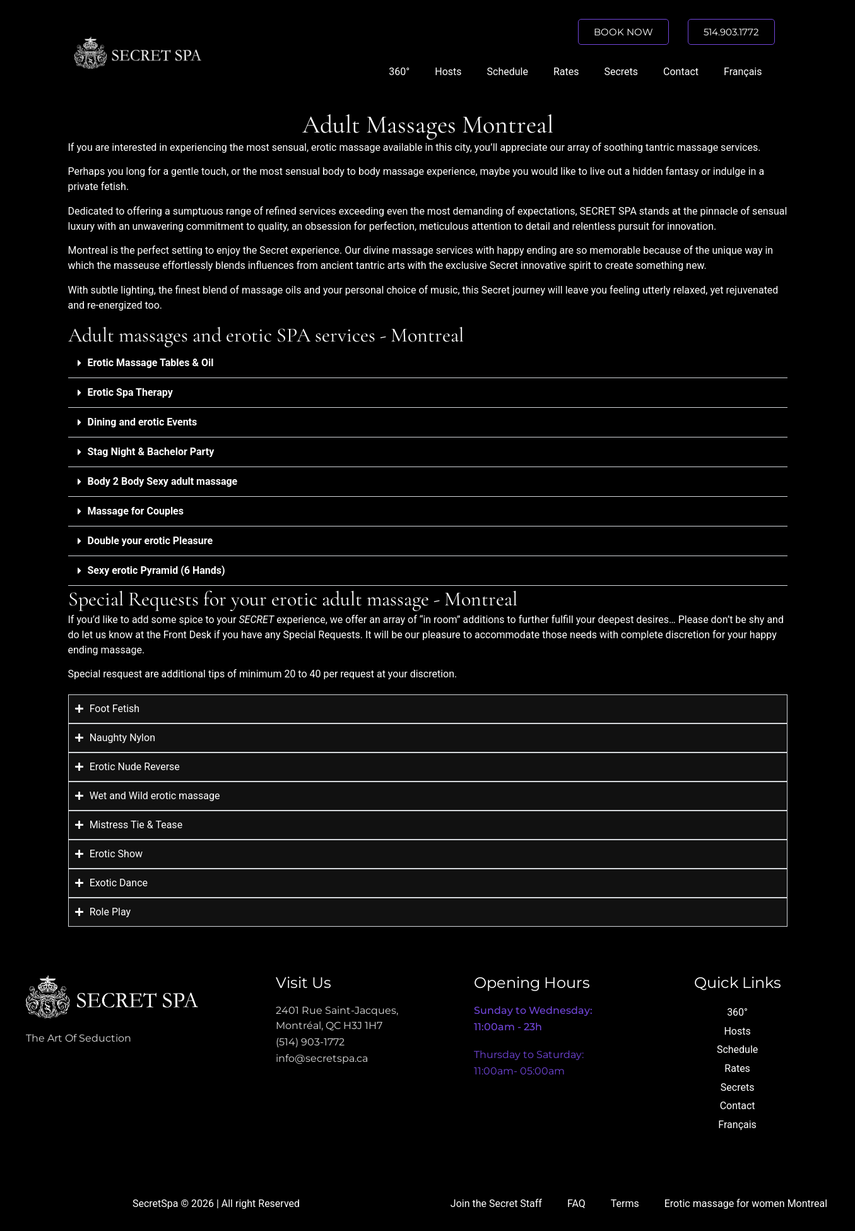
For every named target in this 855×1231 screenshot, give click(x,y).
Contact (681, 72)
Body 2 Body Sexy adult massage (163, 481)
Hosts (448, 72)
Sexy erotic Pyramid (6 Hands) (156, 570)
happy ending (527, 250)
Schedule (507, 72)
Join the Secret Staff (496, 1204)
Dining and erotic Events (143, 422)
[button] (427, 363)
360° (399, 72)
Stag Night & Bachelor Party (151, 452)
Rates (566, 72)
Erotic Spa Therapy (130, 392)
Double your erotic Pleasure (150, 541)
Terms (625, 1204)
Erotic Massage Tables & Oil (151, 363)
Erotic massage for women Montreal (745, 1204)
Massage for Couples (136, 511)
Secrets (621, 72)
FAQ (576, 1204)
